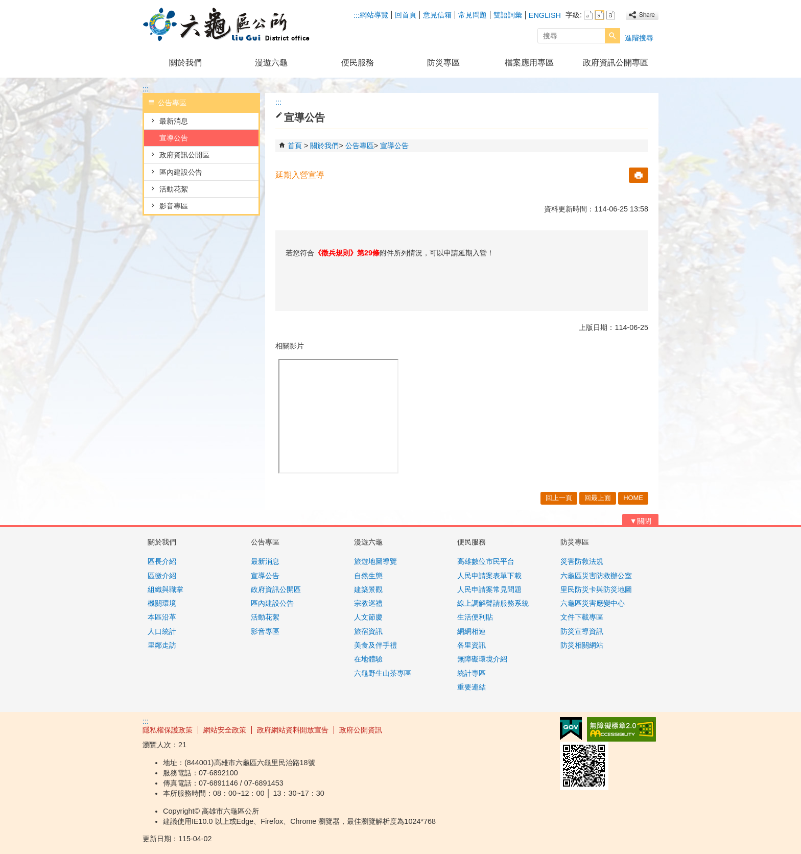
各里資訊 (471, 645)
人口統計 (162, 631)
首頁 (295, 145)
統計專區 (471, 673)
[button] (612, 35)
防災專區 (443, 62)
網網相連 (471, 631)
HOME (633, 498)
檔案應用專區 (529, 62)
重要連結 (471, 687)
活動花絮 (173, 189)
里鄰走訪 (162, 645)
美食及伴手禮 (375, 645)
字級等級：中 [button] (599, 15)
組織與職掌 (165, 589)
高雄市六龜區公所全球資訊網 (229, 25)
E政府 (571, 728)
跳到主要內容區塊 (5, 5)
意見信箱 (437, 15)
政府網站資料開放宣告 (292, 730)
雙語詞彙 (507, 15)
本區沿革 (162, 617)
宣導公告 (173, 138)
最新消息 (173, 121)
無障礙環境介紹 (482, 659)
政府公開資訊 (360, 730)
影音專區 (173, 206)
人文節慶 (368, 617)
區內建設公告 (180, 172)
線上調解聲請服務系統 (493, 603)
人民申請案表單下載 (489, 576)
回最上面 (597, 498)
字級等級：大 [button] (610, 15)
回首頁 (405, 15)
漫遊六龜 (271, 62)
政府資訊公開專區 (615, 62)
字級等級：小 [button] (588, 15)
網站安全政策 (224, 730)
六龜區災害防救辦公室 (596, 576)
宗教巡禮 (368, 603)
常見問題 (472, 15)
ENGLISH (545, 15)
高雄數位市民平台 (485, 561)
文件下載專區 (581, 617)
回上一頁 (559, 498)
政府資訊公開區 (184, 155)
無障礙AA (621, 729)
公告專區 (359, 145)
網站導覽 (374, 15)
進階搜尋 (639, 38)
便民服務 (357, 62)
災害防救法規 (581, 561)
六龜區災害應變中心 (592, 603)
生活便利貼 (475, 617)
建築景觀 (368, 589)
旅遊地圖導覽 (375, 561)
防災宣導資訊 (581, 631)
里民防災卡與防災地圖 (596, 589)
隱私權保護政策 (168, 730)
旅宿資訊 (368, 631)
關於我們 (185, 62)
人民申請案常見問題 (489, 589)
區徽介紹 (162, 576)
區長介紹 (162, 561)
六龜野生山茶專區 (382, 673)
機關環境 (162, 603)
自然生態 (368, 576)
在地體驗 (368, 659)
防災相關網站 (581, 645)
